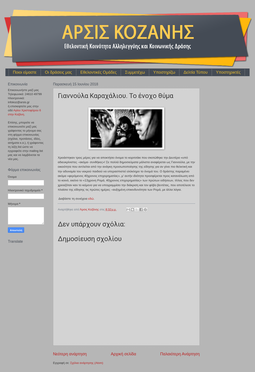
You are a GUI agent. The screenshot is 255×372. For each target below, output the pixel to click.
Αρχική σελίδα (123, 354)
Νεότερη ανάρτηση (70, 354)
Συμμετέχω (135, 72)
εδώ (91, 198)
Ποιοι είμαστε (25, 72)
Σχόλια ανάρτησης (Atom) (86, 363)
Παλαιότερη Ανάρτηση (180, 354)
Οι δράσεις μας (58, 72)
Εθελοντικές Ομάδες (98, 72)
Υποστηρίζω (164, 72)
